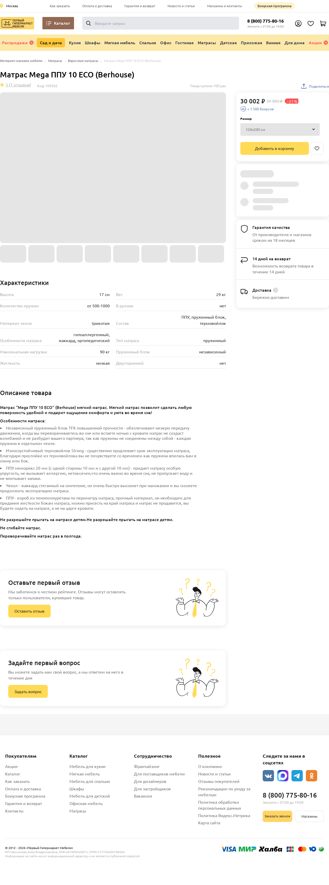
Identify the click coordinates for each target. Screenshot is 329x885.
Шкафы (76, 788)
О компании (210, 766)
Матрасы (77, 810)
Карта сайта (209, 822)
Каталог (12, 773)
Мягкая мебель (84, 773)
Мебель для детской (89, 795)
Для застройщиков (152, 788)
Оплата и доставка (97, 6)
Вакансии (143, 795)
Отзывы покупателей (219, 781)
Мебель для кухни (87, 766)
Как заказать (60, 6)
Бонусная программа (274, 6)
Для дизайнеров (150, 781)
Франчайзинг (147, 766)
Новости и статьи (181, 6)
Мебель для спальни (89, 781)
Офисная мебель (86, 803)
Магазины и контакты (224, 6)
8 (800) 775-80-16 (265, 21)
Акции (318, 42)
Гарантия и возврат (139, 6)
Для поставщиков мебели (159, 773)
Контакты (14, 810)
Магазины (309, 816)
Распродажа (18, 42)
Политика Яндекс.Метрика (224, 815)
